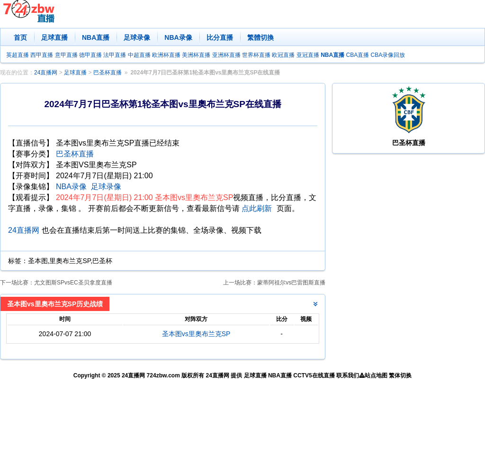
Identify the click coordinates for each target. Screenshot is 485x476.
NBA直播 (95, 37)
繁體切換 (260, 37)
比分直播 (220, 37)
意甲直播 (66, 55)
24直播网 (45, 72)
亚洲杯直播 (226, 55)
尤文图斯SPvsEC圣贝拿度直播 (73, 282)
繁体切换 (400, 375)
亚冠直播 (307, 55)
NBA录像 (178, 37)
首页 (20, 37)
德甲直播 (90, 55)
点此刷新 (257, 208)
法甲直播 (114, 55)
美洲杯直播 (196, 55)
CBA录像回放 (388, 55)
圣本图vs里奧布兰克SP (196, 334)
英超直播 (17, 55)
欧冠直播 (283, 55)
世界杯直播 (256, 55)
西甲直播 (41, 55)
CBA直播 (357, 55)
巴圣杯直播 (107, 72)
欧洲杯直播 (166, 55)
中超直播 (139, 55)
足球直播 (54, 37)
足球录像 (137, 37)
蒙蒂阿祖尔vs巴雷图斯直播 (291, 282)
